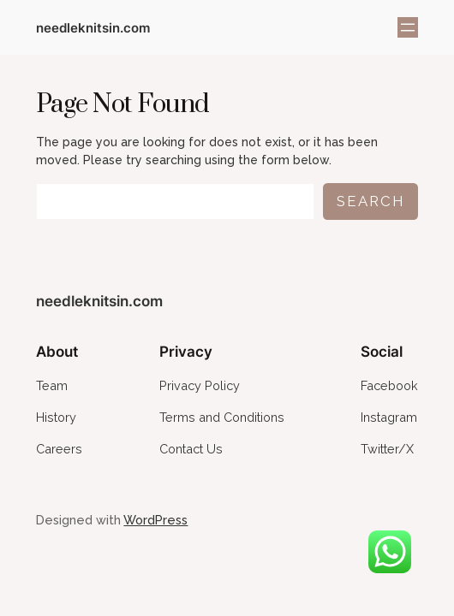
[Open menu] (407, 27)
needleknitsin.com (93, 28)
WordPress (155, 519)
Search (370, 201)
